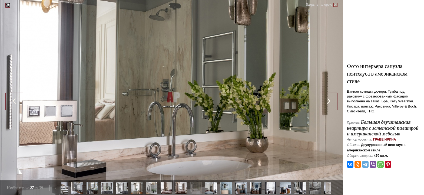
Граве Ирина (384, 139)
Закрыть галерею (319, 4)
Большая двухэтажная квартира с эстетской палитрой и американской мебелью (383, 127)
